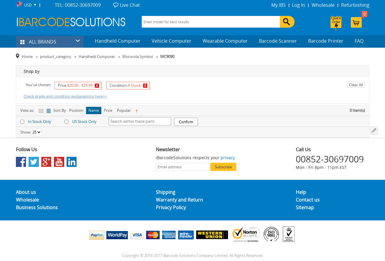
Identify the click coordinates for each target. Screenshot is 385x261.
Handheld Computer (118, 41)
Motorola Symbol (137, 56)
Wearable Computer (225, 41)
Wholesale (323, 5)
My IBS (278, 5)
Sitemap (305, 207)
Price (108, 110)
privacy (227, 157)
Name (93, 110)
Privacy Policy (171, 207)
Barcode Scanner (278, 41)
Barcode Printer (325, 41)
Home (27, 56)
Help (301, 192)
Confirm (186, 121)
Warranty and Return (179, 200)
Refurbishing (355, 5)
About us (26, 192)
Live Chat (130, 5)
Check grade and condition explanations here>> (65, 96)
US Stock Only (84, 121)
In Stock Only (39, 121)
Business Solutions (37, 207)
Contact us (308, 200)
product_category (55, 56)
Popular (124, 110)
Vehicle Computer (171, 41)
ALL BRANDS (38, 42)
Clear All (356, 84)
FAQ (359, 41)
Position (76, 110)
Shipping (165, 192)
